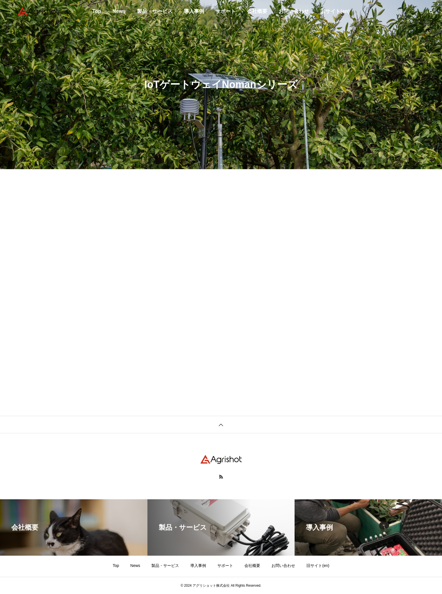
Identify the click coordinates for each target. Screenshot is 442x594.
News (119, 11)
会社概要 (257, 11)
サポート (225, 11)
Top (96, 11)
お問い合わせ (294, 11)
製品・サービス (155, 11)
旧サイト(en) (335, 11)
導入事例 (194, 11)
